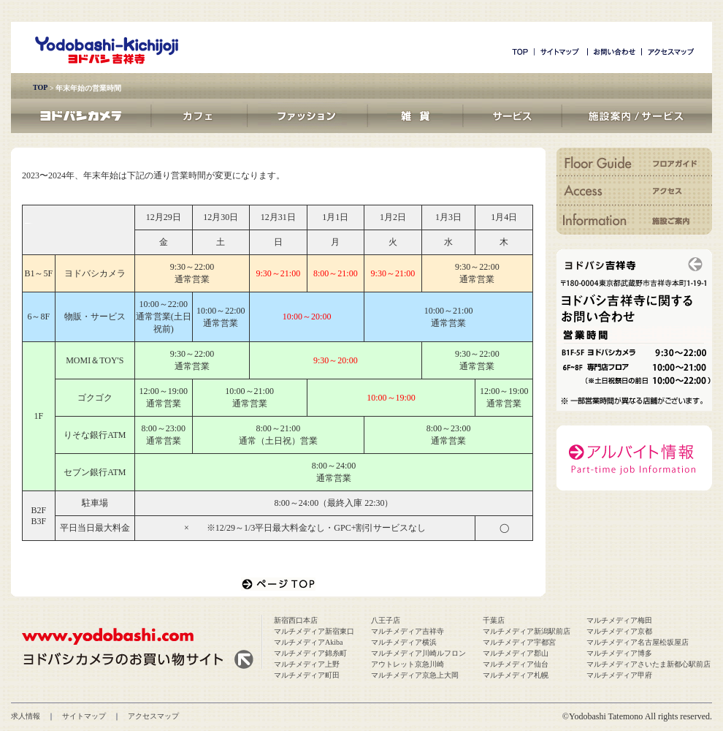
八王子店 (385, 620)
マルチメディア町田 (307, 675)
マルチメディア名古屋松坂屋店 (637, 642)
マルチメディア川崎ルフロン (418, 653)
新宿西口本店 (296, 620)
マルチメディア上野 (307, 664)
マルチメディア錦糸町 (310, 653)
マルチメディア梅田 (619, 620)
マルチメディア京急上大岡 (415, 675)
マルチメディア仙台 (515, 664)
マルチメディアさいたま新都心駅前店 (648, 664)
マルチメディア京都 (619, 631)
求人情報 (25, 716)
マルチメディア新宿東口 (314, 631)
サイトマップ (84, 716)
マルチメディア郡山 (515, 653)
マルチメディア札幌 (515, 675)
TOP (40, 87)
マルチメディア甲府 (619, 675)
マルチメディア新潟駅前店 (526, 631)
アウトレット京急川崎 (407, 664)
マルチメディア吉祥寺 (407, 631)
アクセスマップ (153, 716)
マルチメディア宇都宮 (519, 642)
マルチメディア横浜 (404, 642)
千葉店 (494, 620)
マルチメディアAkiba (308, 642)
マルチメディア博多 (619, 653)
